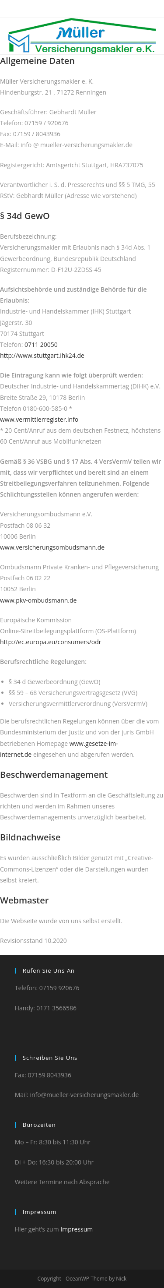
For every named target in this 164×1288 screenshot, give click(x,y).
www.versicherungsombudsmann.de (52, 547)
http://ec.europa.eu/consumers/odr (50, 642)
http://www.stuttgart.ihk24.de (42, 355)
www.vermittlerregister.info (39, 419)
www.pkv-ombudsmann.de (38, 600)
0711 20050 (41, 344)
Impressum (76, 1229)
